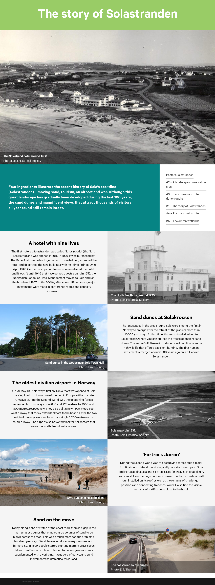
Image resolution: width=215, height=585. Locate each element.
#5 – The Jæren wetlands (182, 221)
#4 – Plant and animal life (182, 213)
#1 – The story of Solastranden (186, 206)
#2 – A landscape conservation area (186, 184)
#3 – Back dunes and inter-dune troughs (183, 196)
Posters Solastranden (180, 175)
